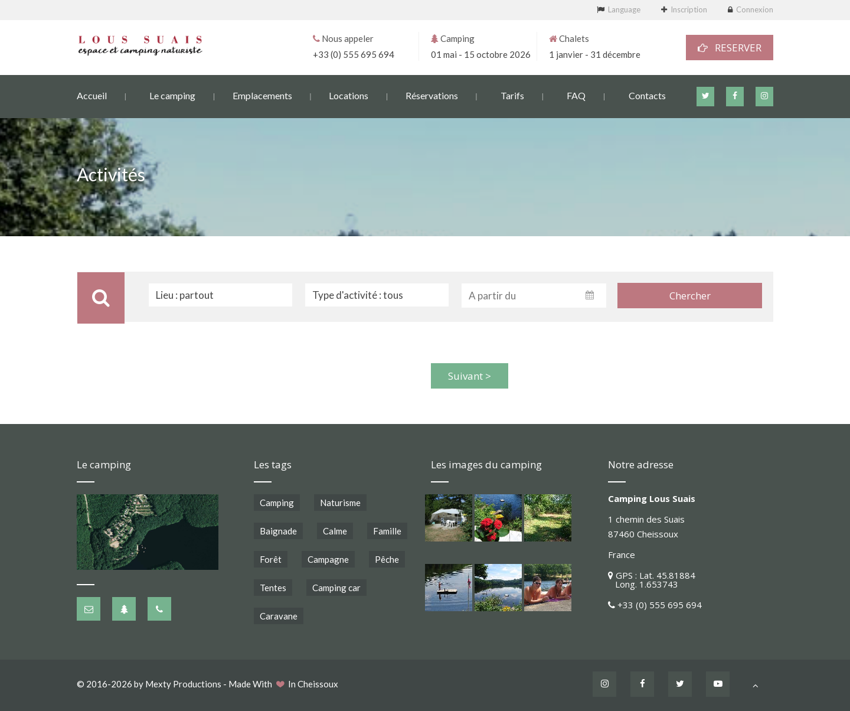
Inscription (689, 9)
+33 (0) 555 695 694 (353, 53)
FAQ (576, 94)
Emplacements (262, 94)
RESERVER (729, 47)
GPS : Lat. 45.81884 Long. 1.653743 (651, 579)
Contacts (647, 94)
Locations (348, 94)
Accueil (92, 94)
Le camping (172, 94)
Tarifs (512, 94)
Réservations (432, 94)
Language (624, 9)
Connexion (754, 9)
